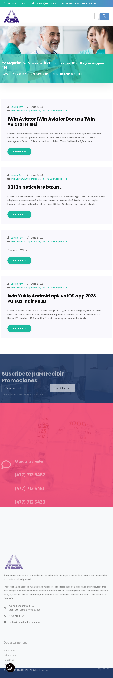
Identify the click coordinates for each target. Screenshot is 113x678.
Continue (19, 151)
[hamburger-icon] (91, 16)
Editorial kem (17, 107)
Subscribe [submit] (62, 392)
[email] (25, 392)
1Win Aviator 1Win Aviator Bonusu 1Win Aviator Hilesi (51, 121)
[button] (10, 667)
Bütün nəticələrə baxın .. (34, 187)
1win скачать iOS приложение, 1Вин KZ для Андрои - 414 (39, 111)
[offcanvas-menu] (106, 3)
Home (5, 73)
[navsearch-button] (104, 16)
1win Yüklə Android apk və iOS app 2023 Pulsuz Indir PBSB (51, 298)
